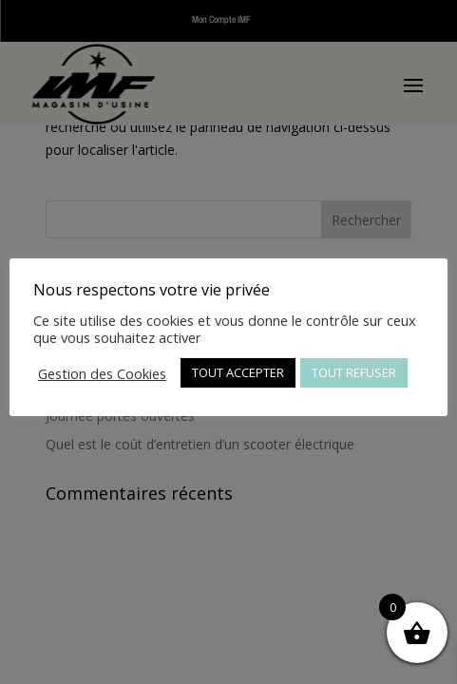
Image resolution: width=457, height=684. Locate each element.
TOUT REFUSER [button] (354, 372)
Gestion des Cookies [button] (102, 373)
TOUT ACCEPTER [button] (238, 372)
